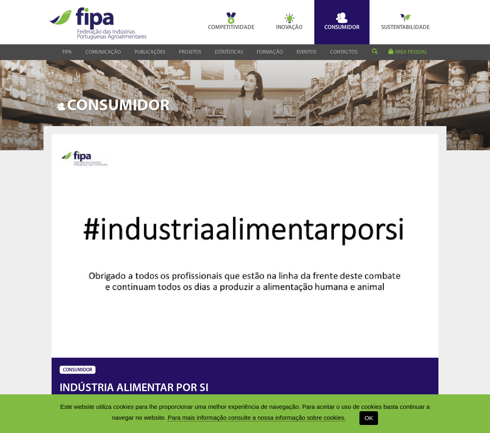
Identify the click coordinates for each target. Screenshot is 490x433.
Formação (270, 52)
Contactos (343, 52)
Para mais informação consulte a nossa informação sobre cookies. (257, 417)
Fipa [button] (67, 52)
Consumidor (341, 21)
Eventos (306, 52)
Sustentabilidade (405, 21)
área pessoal (407, 52)
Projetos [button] (190, 52)
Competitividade (231, 21)
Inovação (289, 21)
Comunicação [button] (103, 52)
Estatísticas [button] (229, 52)
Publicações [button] (150, 52)
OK (368, 417)
